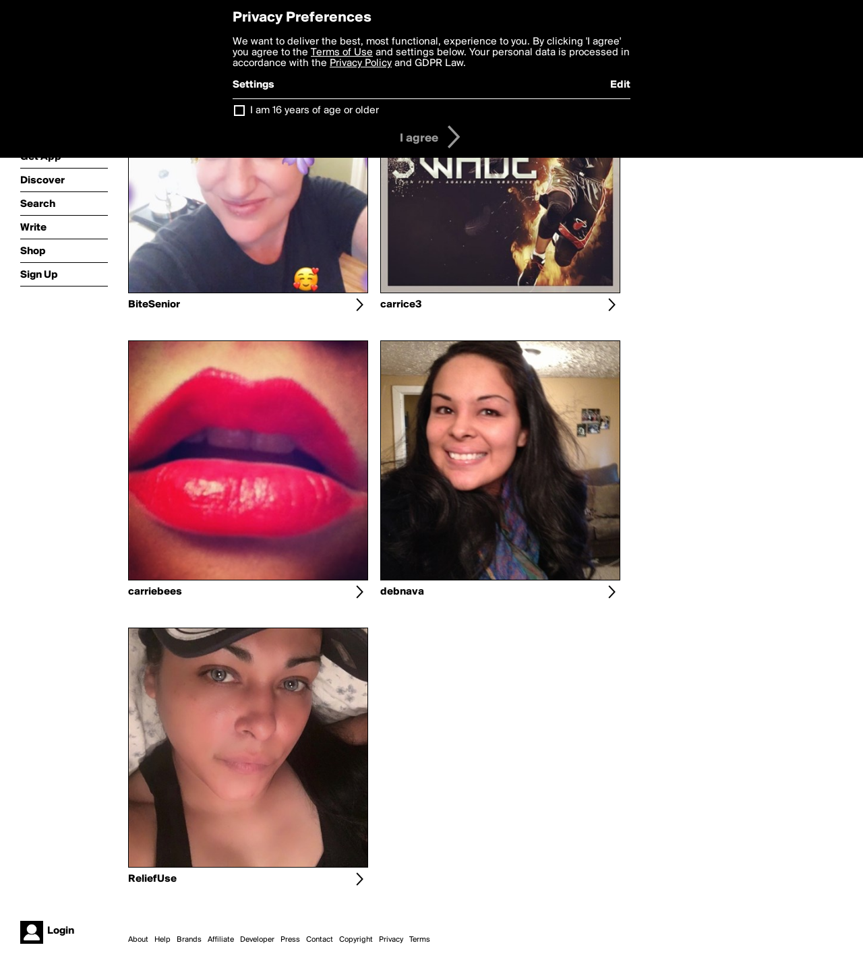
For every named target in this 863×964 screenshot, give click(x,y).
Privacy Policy (361, 63)
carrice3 (401, 304)
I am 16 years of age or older (314, 110)
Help (162, 940)
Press (290, 940)
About (138, 940)
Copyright (356, 940)
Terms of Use (342, 52)
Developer (257, 940)
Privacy (391, 940)
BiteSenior (154, 304)
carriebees (155, 591)
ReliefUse (152, 879)
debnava (402, 591)
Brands (189, 940)
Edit (620, 85)
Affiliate (221, 940)
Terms (419, 940)
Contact (319, 940)
